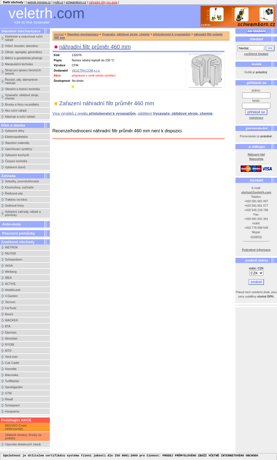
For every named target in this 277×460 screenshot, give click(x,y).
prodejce (256, 236)
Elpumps (10, 332)
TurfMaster (12, 381)
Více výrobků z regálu (94, 113)
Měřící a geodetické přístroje (23, 58)
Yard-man (11, 356)
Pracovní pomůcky (18, 233)
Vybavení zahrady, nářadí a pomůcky (23, 213)
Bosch (9, 314)
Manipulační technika (19, 64)
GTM (8, 393)
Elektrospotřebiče (16, 136)
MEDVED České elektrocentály (16, 427)
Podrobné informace (256, 249)
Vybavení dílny (14, 130)
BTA (8, 326)
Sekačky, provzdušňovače (22, 181)
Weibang (11, 271)
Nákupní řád (256, 154)
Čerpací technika (16, 161)
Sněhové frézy (14, 205)
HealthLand (12, 289)
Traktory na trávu (16, 199)
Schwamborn (13, 259)
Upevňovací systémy (18, 149)
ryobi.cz (58, 2)
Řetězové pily (14, 193)
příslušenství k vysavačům (171, 34)
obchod (59, 34)
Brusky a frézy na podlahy (22, 104)
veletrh (46, 13)
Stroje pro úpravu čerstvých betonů (23, 72)
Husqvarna (12, 411)
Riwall (9, 399)
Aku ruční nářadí (16, 110)
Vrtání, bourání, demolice (21, 46)
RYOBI (9, 344)
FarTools (10, 308)
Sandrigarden (14, 387)
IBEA (8, 277)
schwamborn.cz (76, 2)
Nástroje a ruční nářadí (20, 116)
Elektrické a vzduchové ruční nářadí (24, 38)
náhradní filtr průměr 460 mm (95, 47)
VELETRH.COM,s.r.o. (86, 70)
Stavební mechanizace (83, 34)
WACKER (11, 320)
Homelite (11, 368)
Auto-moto (11, 224)
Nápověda (256, 159)
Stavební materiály (17, 142)
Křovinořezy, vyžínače (19, 187)
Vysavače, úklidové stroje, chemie (22, 96)
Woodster (11, 338)
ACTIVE (10, 283)
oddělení (175, 113)
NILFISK (10, 253)
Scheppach (12, 405)
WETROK (11, 247)
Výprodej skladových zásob (23, 444)
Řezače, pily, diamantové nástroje (21, 81)
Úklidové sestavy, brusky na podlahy (23, 436)
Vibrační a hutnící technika (22, 89)
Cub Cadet (12, 362)
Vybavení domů (15, 167)
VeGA (9, 265)
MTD (8, 350)
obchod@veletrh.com (256, 192)
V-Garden (11, 296)
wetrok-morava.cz (39, 2)
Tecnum (10, 302)
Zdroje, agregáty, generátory (23, 52)
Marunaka (11, 375)
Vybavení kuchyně (17, 155)
